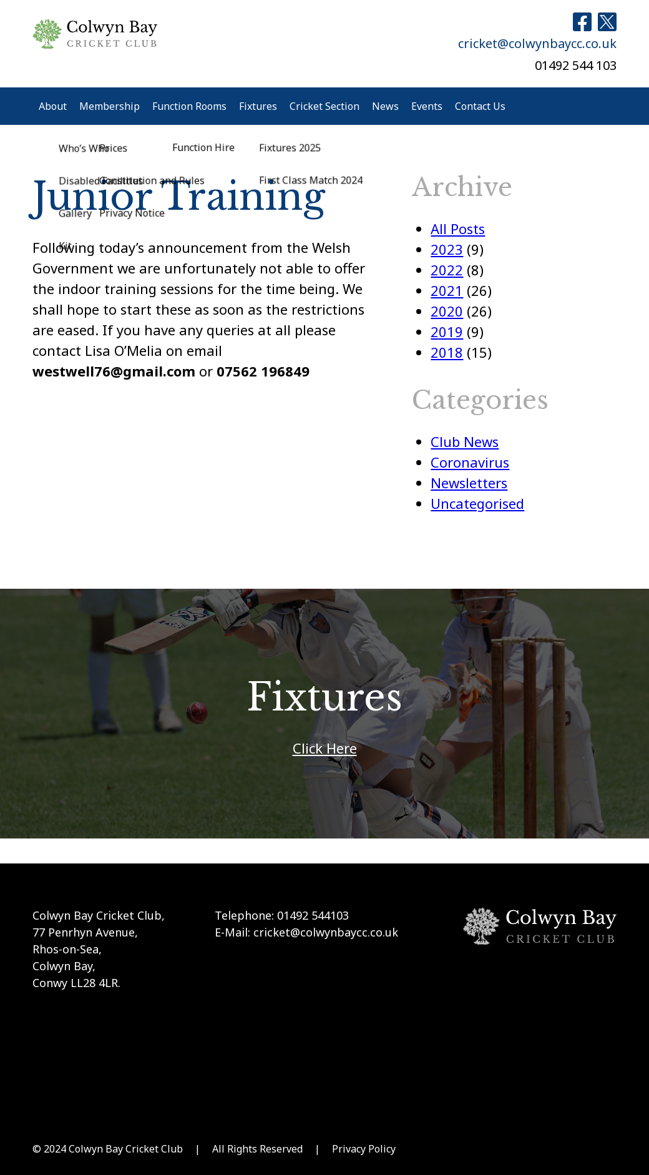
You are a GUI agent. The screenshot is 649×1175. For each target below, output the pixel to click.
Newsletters (469, 482)
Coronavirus (470, 462)
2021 (447, 290)
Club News (465, 441)
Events (426, 106)
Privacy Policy (364, 1149)
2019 (447, 331)
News (385, 106)
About (53, 106)
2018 (447, 352)
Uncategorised (477, 503)
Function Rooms (189, 106)
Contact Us (480, 106)
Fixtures (258, 106)
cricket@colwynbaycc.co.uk (537, 43)
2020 (447, 311)
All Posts (458, 228)
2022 (447, 269)
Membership (109, 106)
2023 (447, 249)
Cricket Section (324, 106)
